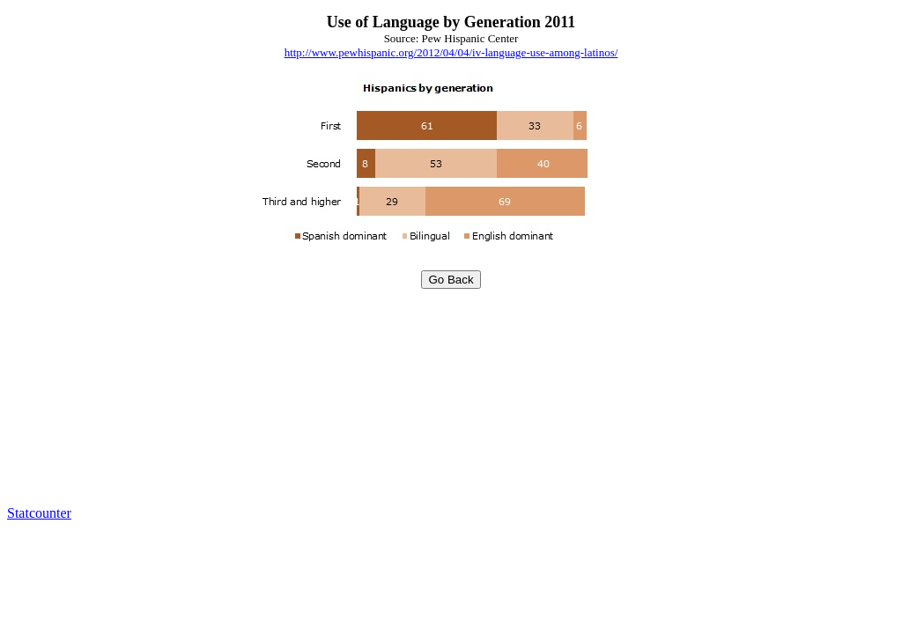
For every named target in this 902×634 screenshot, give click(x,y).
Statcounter (39, 512)
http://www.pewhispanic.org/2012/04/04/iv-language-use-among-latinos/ (451, 52)
